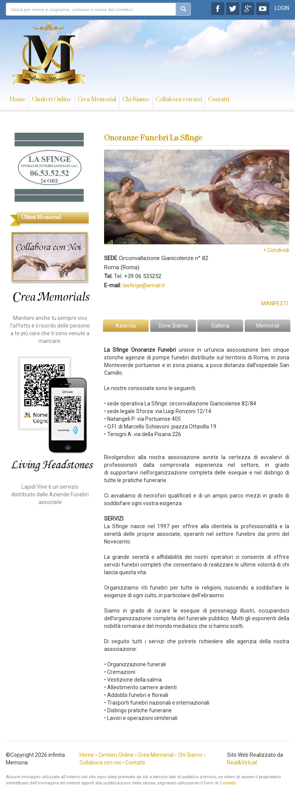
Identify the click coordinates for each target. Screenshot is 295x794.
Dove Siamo (173, 326)
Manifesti (274, 303)
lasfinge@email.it (144, 285)
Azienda (126, 326)
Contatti (218, 99)
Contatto (228, 783)
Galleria (220, 326)
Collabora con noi (179, 99)
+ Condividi (276, 250)
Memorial (267, 326)
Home (18, 99)
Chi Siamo (136, 99)
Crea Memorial (97, 99)
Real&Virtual (242, 762)
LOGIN (282, 8)
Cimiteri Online (51, 99)
